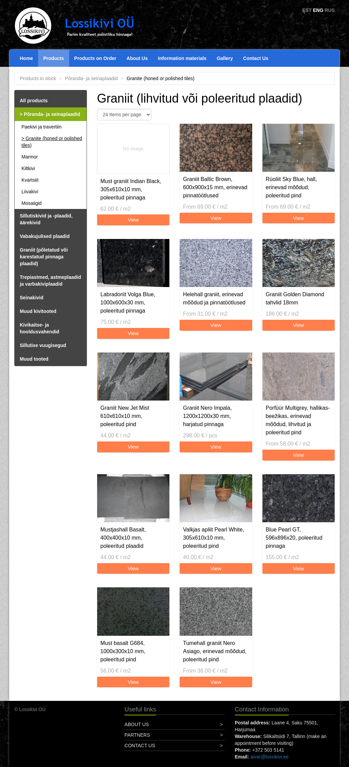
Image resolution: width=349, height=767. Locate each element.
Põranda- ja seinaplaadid (91, 78)
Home (26, 58)
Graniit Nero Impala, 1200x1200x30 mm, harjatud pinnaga (207, 416)
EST (307, 10)
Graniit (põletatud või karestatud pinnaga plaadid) (44, 256)
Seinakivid (31, 297)
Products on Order (95, 58)
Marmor (29, 157)
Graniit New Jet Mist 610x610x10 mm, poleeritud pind (125, 416)
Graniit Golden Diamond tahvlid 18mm (295, 298)
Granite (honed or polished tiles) (51, 142)
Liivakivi (29, 191)
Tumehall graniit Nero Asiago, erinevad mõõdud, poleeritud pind (214, 651)
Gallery (225, 58)
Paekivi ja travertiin (41, 127)
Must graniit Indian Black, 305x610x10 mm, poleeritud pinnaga (131, 189)
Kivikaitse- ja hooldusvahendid (39, 328)
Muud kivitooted (38, 311)
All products (34, 100)
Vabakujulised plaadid (45, 236)
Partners (137, 735)
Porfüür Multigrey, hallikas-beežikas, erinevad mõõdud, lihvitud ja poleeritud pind (298, 420)
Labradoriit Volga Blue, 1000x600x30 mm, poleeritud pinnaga (128, 302)
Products (53, 58)
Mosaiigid (31, 203)
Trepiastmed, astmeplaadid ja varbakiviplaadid (50, 280)
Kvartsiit (30, 180)
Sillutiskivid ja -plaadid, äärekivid (46, 219)
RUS (329, 10)
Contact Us (255, 58)
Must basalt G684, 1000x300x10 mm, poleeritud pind (123, 651)
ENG (318, 10)
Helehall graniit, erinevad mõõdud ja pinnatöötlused (214, 298)
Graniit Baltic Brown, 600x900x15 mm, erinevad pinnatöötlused (215, 187)
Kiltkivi (28, 168)
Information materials (182, 58)
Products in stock (38, 78)
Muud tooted (34, 359)
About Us (137, 58)
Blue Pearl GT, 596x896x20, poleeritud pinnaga (294, 538)
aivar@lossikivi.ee (270, 757)
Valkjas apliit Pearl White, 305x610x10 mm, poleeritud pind (213, 538)
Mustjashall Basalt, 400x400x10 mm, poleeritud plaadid (123, 538)
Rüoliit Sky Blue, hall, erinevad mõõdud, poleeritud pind (291, 187)
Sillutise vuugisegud (43, 345)
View (133, 220)
